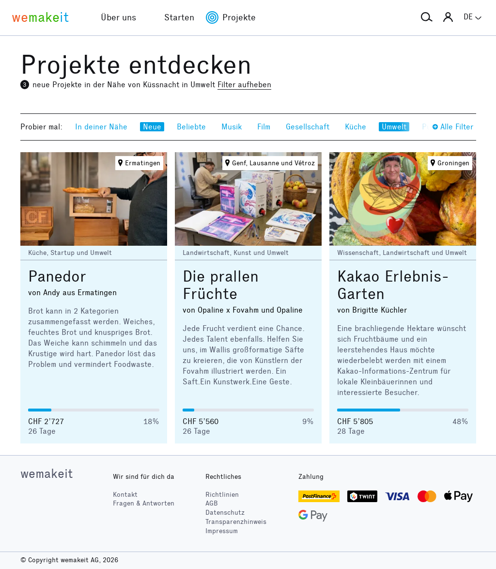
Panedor (57, 276)
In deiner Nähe (101, 126)
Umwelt (394, 126)
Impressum (221, 531)
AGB (211, 503)
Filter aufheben (244, 84)
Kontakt (125, 494)
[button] (426, 17)
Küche (355, 126)
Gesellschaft (307, 126)
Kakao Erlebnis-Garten (393, 285)
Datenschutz (225, 512)
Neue (152, 126)
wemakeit (46, 473)
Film (263, 126)
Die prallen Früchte (221, 285)
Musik (231, 126)
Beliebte (191, 126)
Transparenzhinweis (235, 522)
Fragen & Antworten (143, 503)
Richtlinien (222, 494)
